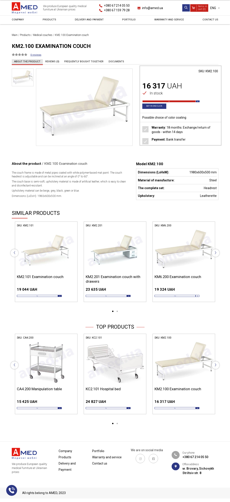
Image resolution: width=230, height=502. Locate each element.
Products (48, 21)
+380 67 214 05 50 (117, 5)
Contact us (208, 21)
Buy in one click (157, 113)
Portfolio (127, 21)
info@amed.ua (152, 8)
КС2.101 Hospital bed (103, 395)
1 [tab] (113, 318)
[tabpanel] (46, 266)
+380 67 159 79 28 (117, 10)
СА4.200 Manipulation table (39, 395)
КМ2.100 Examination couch (178, 395)
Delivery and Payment (87, 21)
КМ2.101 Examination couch (40, 277)
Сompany (19, 21)
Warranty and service (167, 21)
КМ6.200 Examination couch (178, 277)
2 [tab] (117, 318)
